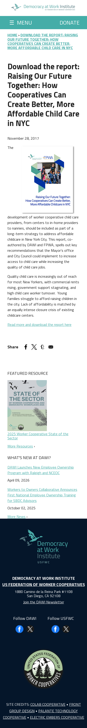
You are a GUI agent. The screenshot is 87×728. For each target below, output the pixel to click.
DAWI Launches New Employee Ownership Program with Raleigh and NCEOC (40, 470)
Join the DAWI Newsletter (43, 602)
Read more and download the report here (39, 324)
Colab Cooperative (47, 704)
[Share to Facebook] (25, 347)
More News (16, 516)
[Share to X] (34, 347)
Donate (70, 22)
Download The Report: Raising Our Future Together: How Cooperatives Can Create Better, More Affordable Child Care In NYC (42, 41)
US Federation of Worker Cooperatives (43, 584)
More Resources (20, 446)
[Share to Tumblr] (42, 347)
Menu (20, 22)
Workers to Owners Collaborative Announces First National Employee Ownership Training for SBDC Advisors (42, 495)
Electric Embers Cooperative (57, 717)
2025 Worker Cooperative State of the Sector (37, 436)
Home (12, 35)
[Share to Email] (51, 347)
